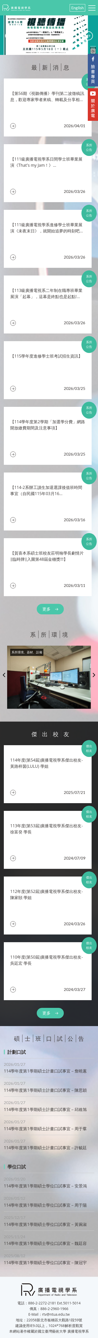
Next (94, 674)
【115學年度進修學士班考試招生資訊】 (46, 356)
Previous (4, 674)
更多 (46, 609)
